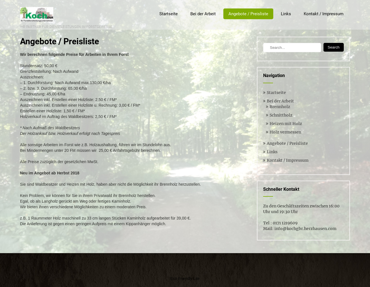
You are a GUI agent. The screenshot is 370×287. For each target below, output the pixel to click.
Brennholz (280, 106)
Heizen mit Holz (286, 123)
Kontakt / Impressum (323, 13)
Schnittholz (281, 115)
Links (286, 13)
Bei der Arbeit (203, 13)
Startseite (168, 13)
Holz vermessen (285, 132)
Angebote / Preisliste (248, 13)
